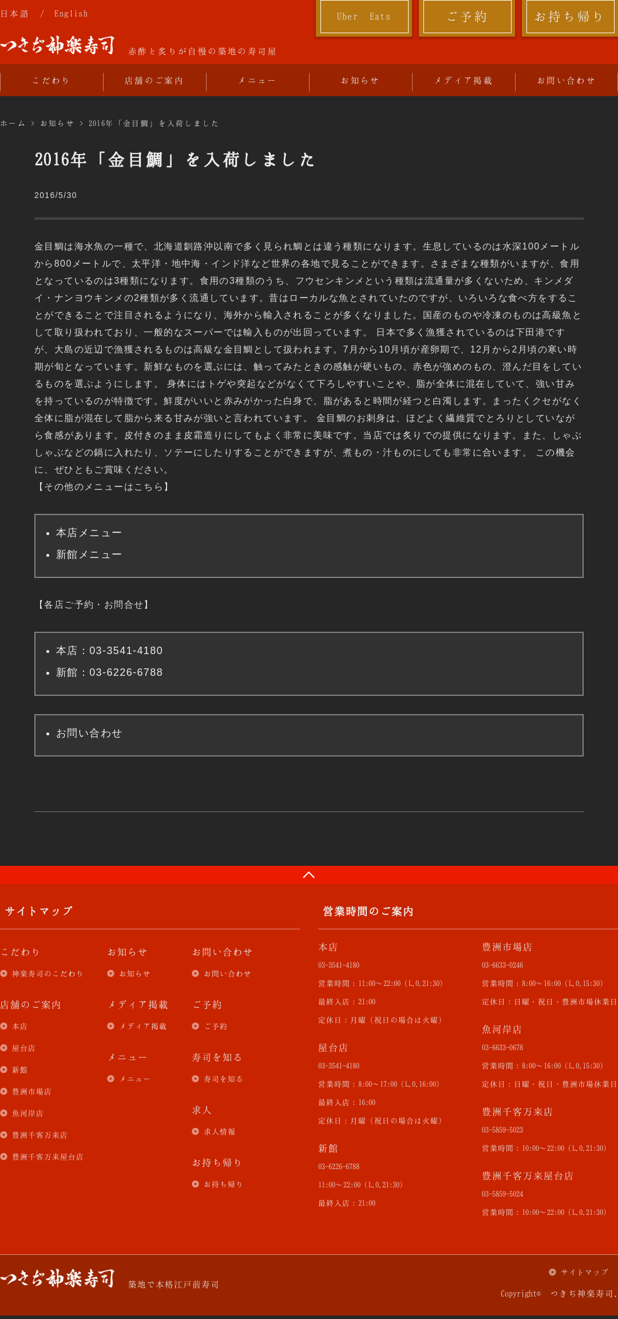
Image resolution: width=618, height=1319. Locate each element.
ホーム (13, 123)
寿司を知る (224, 1079)
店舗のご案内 (154, 80)
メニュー (257, 80)
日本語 (15, 13)
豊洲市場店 (32, 1091)
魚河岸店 (28, 1113)
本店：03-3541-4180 (109, 650)
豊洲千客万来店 (40, 1135)
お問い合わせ (566, 80)
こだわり (51, 80)
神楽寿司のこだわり (48, 973)
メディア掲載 (463, 80)
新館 (20, 1070)
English (71, 13)
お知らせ (360, 80)
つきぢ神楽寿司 (57, 45)
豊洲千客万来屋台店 (48, 1156)
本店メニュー (89, 532)
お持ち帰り (570, 16)
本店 (20, 1026)
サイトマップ (585, 1272)
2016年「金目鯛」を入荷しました (154, 123)
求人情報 (220, 1131)
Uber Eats (364, 16)
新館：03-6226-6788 (109, 672)
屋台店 (24, 1048)
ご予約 (467, 16)
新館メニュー (89, 554)
